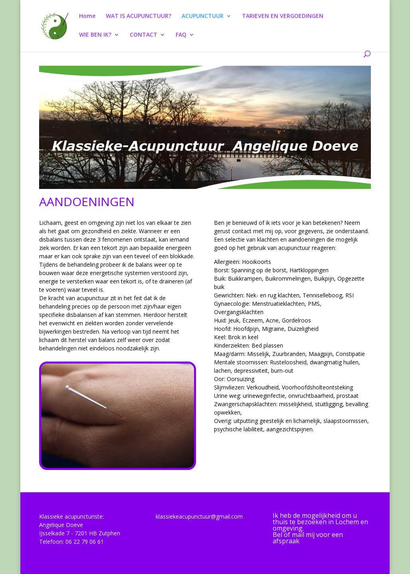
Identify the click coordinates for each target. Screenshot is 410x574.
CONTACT (143, 35)
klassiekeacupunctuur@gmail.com (199, 516)
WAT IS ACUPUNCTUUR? (138, 16)
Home (87, 16)
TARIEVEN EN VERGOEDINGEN (282, 16)
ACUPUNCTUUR (203, 16)
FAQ (181, 35)
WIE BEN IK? (95, 35)
